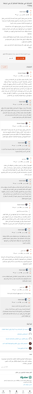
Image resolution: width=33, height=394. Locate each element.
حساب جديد (20, 58)
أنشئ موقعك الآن (27, 385)
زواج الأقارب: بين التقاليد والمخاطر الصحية (17, 339)
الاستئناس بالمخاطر (22, 334)
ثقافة (27, 15)
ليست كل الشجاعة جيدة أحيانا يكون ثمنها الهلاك (15, 329)
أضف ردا (20, 76)
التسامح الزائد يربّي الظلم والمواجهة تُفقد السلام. (14, 343)
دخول (11, 58)
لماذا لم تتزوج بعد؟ (23, 348)
